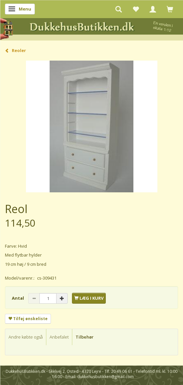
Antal (18, 298)
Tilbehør (85, 337)
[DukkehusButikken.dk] (91, 28)
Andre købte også (26, 337)
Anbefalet (59, 337)
